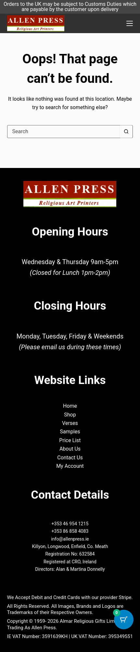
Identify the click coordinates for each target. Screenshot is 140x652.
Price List (70, 440)
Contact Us (70, 457)
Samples (70, 431)
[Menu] (129, 23)
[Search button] (126, 131)
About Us (70, 449)
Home (70, 406)
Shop (70, 415)
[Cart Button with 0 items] (124, 619)
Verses (70, 423)
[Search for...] (63, 131)
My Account (70, 466)
